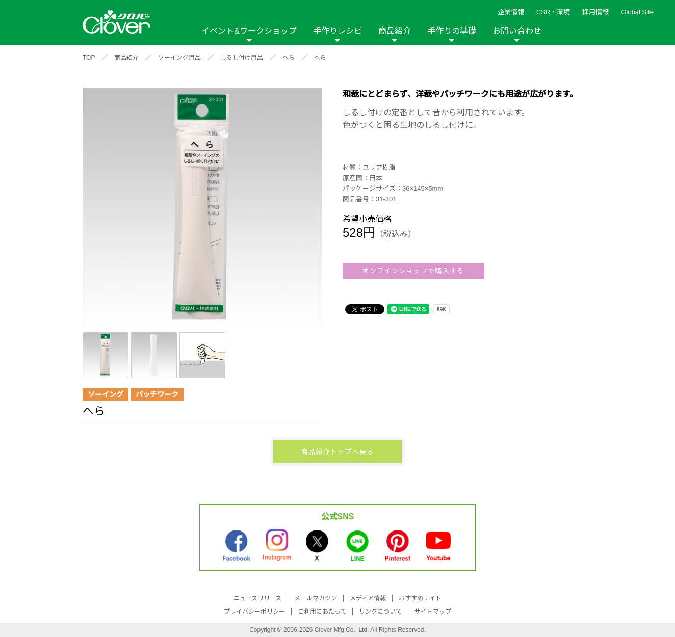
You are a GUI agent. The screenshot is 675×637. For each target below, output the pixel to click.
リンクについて (380, 611)
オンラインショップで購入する (413, 271)
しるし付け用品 (241, 57)
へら (288, 57)
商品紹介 (394, 30)
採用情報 (595, 12)
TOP (89, 57)
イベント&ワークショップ (249, 30)
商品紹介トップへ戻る (337, 452)
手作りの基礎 (451, 30)
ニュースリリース (257, 598)
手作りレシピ (337, 30)
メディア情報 (368, 598)
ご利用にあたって (322, 611)
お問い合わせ (516, 30)
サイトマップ (432, 611)
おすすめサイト (420, 598)
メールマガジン (315, 598)
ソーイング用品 (179, 57)
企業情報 (511, 12)
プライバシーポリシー (254, 611)
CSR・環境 (553, 12)
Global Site (637, 12)
